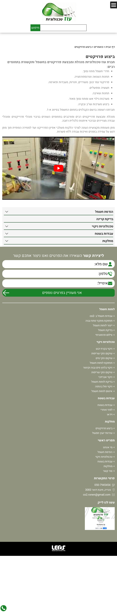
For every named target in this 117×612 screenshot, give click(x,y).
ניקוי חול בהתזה (103, 386)
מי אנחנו (107, 447)
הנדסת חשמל (104, 211)
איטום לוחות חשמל (101, 391)
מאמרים (98, 47)
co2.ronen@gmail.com (96, 495)
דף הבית (110, 47)
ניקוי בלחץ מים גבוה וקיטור (97, 368)
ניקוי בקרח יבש (104, 349)
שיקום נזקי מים (104, 358)
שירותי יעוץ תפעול (102, 433)
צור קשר (107, 471)
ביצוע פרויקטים (104, 428)
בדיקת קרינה (104, 219)
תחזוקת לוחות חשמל (101, 363)
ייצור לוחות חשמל (102, 325)
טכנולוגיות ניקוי (102, 226)
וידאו (109, 414)
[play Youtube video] (58, 168)
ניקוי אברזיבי (105, 377)
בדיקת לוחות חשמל (101, 382)
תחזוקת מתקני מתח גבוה (98, 321)
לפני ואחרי (106, 410)
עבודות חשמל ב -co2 (101, 316)
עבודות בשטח (104, 233)
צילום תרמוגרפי (103, 335)
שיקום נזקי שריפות (101, 353)
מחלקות (107, 241)
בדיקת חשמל (105, 330)
